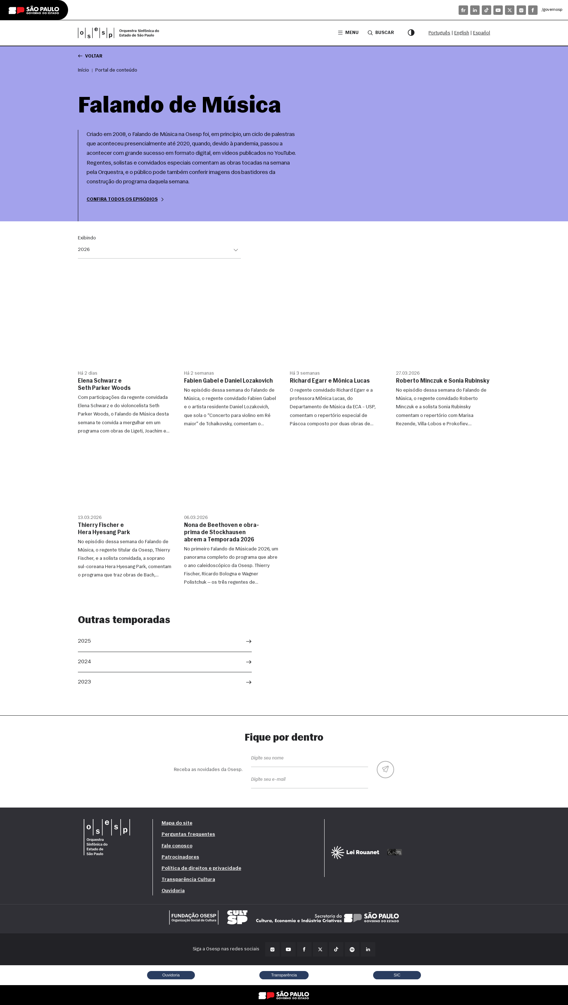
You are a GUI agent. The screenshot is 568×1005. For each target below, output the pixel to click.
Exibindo (87, 238)
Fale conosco (177, 846)
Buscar (380, 32)
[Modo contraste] (411, 33)
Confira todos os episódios (126, 199)
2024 (84, 662)
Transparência (284, 975)
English (461, 33)
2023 (84, 682)
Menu (348, 32)
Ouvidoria (173, 891)
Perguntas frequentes (188, 834)
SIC (397, 975)
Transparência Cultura (188, 879)
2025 (84, 641)
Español (481, 33)
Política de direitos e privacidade (201, 868)
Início (83, 70)
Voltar (90, 56)
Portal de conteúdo (116, 70)
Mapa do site (177, 823)
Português (439, 33)
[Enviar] (385, 769)
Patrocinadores (180, 857)
